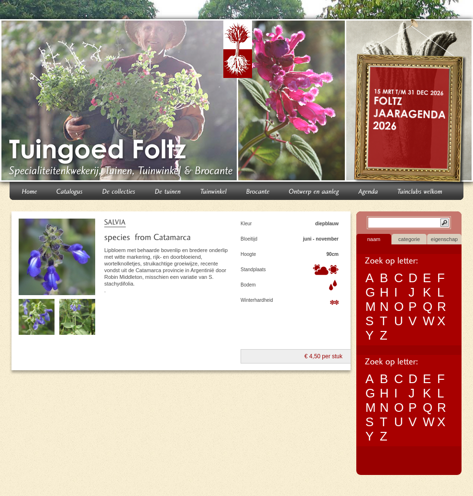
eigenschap (444, 239)
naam (374, 239)
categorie (409, 239)
